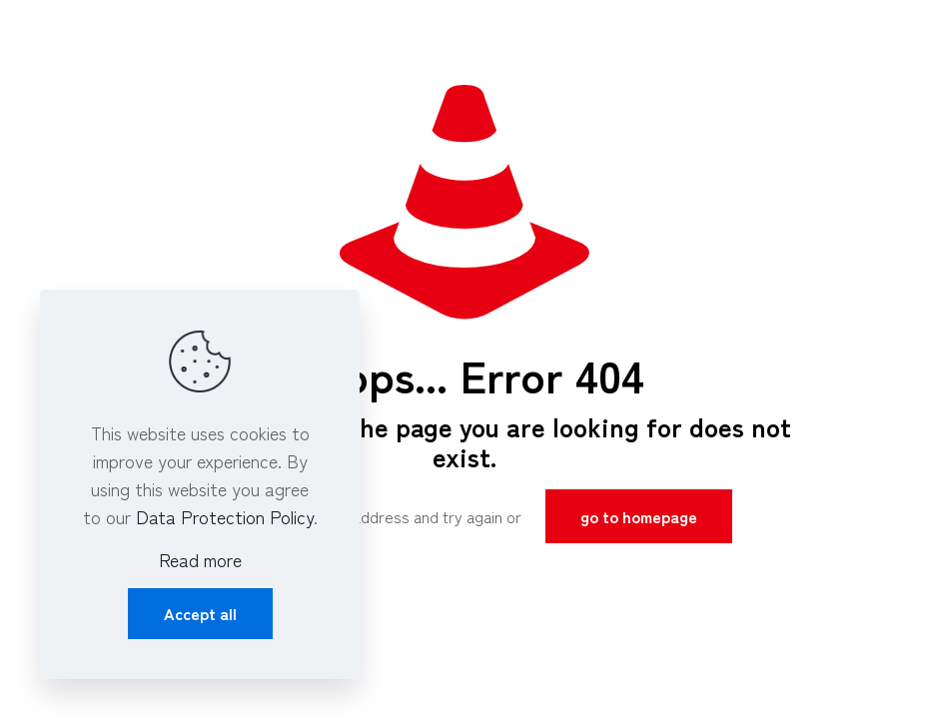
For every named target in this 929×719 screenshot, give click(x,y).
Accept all (200, 613)
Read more (200, 559)
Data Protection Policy (225, 516)
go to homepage (638, 516)
